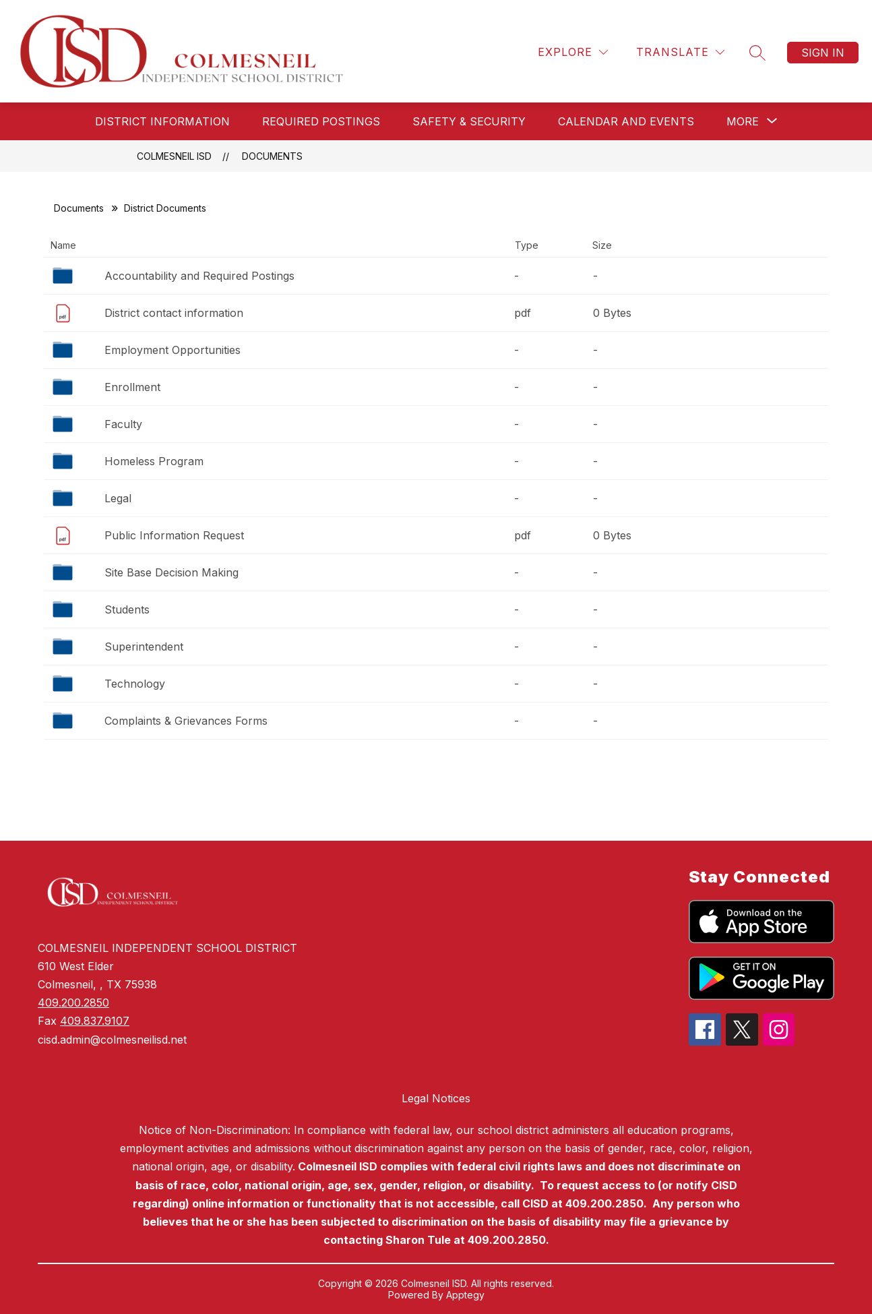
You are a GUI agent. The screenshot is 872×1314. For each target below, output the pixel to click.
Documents (272, 156)
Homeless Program (154, 461)
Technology (134, 683)
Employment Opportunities (172, 350)
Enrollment (132, 387)
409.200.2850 (73, 1002)
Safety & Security (469, 121)
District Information (162, 121)
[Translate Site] (680, 52)
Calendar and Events (626, 121)
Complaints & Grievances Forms (186, 720)
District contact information (173, 313)
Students (127, 609)
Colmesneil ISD (174, 156)
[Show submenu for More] (742, 121)
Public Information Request (174, 535)
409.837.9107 (94, 1020)
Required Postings (321, 121)
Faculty (123, 424)
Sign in (822, 52)
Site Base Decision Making (171, 572)
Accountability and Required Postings (199, 275)
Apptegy (465, 1295)
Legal (117, 498)
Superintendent (143, 646)
